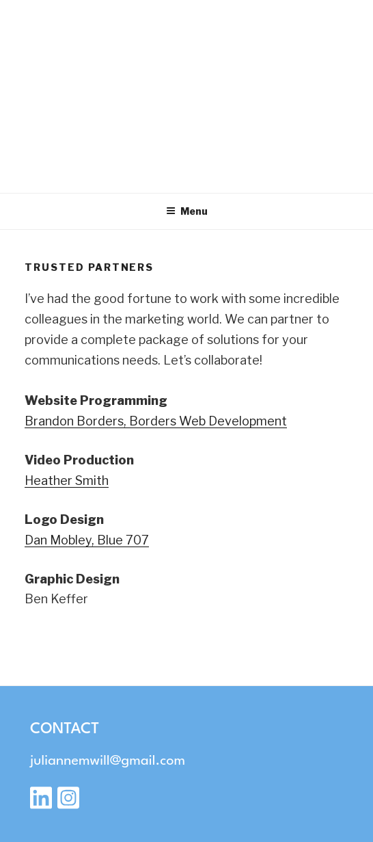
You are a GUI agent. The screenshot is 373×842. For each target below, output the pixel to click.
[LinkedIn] (41, 802)
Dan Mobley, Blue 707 (87, 540)
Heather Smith (67, 480)
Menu (187, 211)
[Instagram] (68, 802)
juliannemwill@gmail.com (107, 761)
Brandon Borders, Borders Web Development (156, 421)
